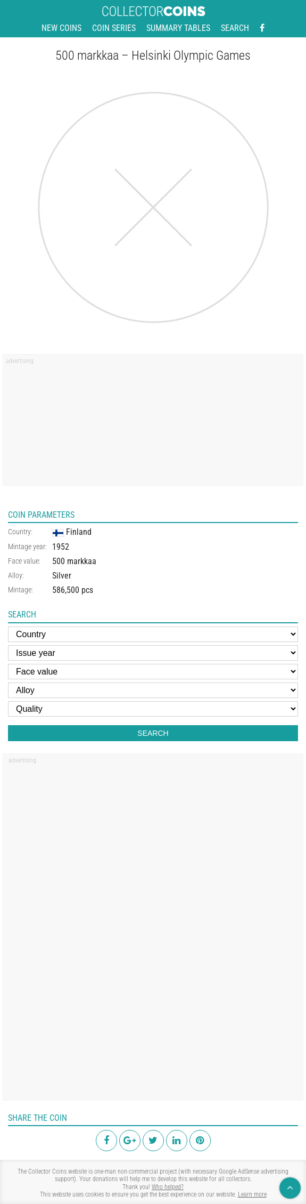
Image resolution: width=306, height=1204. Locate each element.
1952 (60, 547)
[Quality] (153, 709)
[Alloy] (153, 690)
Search (235, 28)
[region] (153, 423)
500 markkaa (74, 561)
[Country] (153, 634)
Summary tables (178, 28)
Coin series (114, 28)
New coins (61, 28)
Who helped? (168, 1187)
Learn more (252, 1194)
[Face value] (153, 671)
